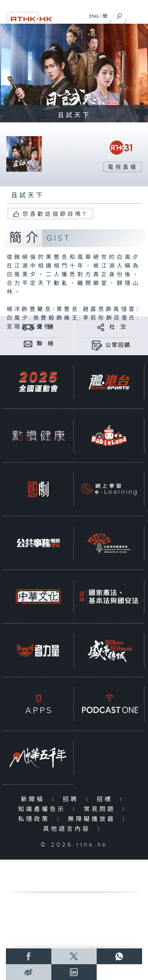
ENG (94, 16)
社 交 (118, 327)
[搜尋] (119, 14)
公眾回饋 (118, 345)
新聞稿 (34, 799)
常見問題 (101, 809)
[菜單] (137, 14)
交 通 (45, 327)
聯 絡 (45, 344)
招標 (106, 799)
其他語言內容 (68, 829)
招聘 (72, 799)
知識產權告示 (43, 809)
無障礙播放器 (93, 819)
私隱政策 (35, 819)
